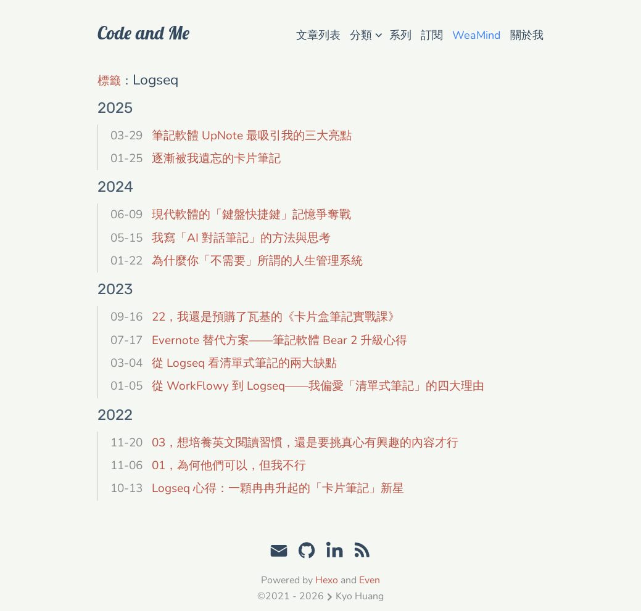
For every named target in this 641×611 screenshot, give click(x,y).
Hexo (326, 580)
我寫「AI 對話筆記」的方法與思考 (241, 238)
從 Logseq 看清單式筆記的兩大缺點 (244, 363)
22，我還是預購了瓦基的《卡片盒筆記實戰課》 (276, 317)
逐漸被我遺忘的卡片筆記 (216, 158)
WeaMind (476, 35)
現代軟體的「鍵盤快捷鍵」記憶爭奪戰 (251, 215)
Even (369, 580)
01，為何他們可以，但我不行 (229, 465)
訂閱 (432, 35)
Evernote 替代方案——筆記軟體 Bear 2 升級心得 (279, 340)
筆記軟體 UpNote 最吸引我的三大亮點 (252, 136)
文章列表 (318, 35)
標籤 (109, 81)
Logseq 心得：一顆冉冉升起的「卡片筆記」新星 (278, 488)
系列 (400, 35)
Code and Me (143, 32)
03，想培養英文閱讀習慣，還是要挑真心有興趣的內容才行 (305, 443)
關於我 (527, 35)
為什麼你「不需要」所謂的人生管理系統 (257, 261)
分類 (366, 34)
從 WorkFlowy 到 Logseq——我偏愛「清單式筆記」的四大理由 (318, 386)
